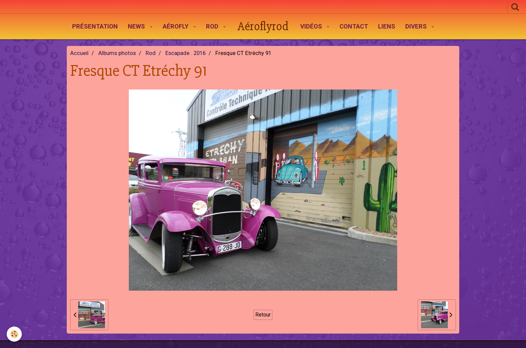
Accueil (79, 53)
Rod (213, 26)
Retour (263, 314)
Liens (386, 26)
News (137, 26)
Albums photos (117, 53)
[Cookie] (14, 334)
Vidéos (312, 26)
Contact (353, 26)
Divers (416, 26)
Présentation (95, 26)
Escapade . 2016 (185, 53)
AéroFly (176, 26)
